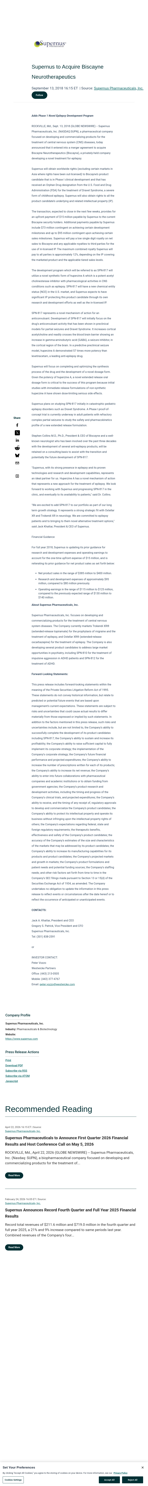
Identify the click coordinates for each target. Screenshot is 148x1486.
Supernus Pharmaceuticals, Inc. (118, 88)
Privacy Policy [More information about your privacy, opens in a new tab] (120, 1474)
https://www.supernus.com (21, 1038)
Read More (14, 1175)
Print (8, 1060)
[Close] (142, 1469)
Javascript (11, 1081)
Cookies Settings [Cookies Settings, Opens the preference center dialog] (13, 1481)
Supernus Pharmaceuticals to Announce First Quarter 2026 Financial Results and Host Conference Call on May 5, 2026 (66, 1141)
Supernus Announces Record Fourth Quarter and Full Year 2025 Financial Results (70, 1213)
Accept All (109, 1481)
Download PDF (14, 1065)
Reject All (132, 1481)
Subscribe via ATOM (17, 1076)
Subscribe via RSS (16, 1070)
